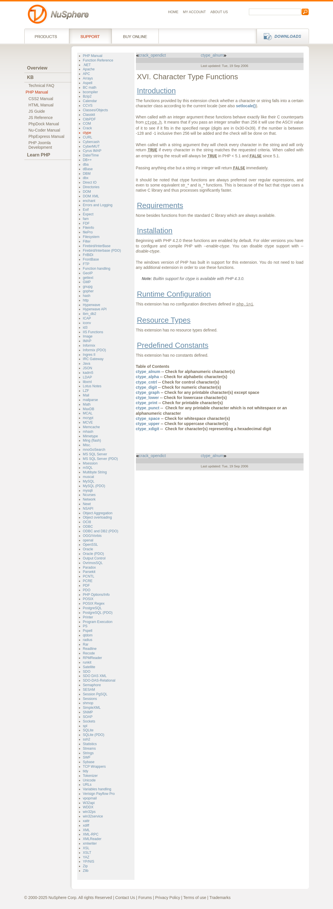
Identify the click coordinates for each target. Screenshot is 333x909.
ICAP (87, 318)
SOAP (88, 717)
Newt (87, 504)
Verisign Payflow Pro (99, 794)
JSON (87, 368)
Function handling (96, 269)
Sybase (89, 762)
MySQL (89, 481)
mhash (88, 432)
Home (173, 12)
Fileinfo (88, 228)
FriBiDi (88, 255)
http (86, 300)
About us (219, 12)
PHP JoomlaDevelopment (40, 145)
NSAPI (88, 509)
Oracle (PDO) (93, 554)
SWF (87, 757)
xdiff (86, 825)
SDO (86, 672)
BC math (89, 88)
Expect (88, 214)
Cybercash (91, 142)
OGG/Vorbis (92, 536)
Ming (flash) (92, 440)
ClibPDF (89, 119)
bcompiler (90, 92)
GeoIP (88, 273)
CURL (87, 137)
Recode (89, 653)
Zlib (86, 871)
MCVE (88, 422)
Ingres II (89, 355)
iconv (87, 323)
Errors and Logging (98, 205)
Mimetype (90, 436)
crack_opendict (151, 55)
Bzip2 (87, 96)
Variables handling (97, 789)
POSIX (88, 599)
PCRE (88, 581)
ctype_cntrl (146, 382)
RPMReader (92, 658)
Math (87, 404)
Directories (91, 187)
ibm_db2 (89, 314)
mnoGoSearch (94, 450)
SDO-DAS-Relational (99, 680)
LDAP (87, 377)
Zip (85, 866)
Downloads (281, 36)
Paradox (89, 567)
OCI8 (87, 522)
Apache (89, 69)
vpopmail (90, 798)
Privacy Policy (167, 897)
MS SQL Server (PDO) (100, 459)
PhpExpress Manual (46, 136)
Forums (145, 897)
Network (89, 499)
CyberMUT (91, 146)
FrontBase (91, 259)
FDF (86, 223)
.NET (87, 65)
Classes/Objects (95, 110)
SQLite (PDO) (93, 735)
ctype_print (146, 402)
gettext (88, 278)
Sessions (90, 699)
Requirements (160, 205)
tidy (85, 771)
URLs (87, 785)
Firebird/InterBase (97, 246)
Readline (90, 649)
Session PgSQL (95, 694)
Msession (90, 463)
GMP (87, 282)
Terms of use (194, 897)
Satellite (89, 667)
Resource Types (164, 320)
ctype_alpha (147, 376)
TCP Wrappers (94, 767)
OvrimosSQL (93, 563)
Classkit (89, 115)
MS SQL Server (95, 454)
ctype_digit (146, 387)
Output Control (94, 558)
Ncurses (89, 495)
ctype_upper (148, 423)
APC (86, 74)
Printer (88, 617)
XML (86, 830)
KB (30, 77)
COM (87, 124)
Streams (89, 749)
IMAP (87, 341)
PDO (86, 590)
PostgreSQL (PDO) (98, 613)
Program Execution (98, 622)
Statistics (90, 744)
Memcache (91, 427)
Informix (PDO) (94, 350)
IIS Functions (93, 332)
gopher (88, 291)
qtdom (88, 635)
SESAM (89, 690)
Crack (87, 128)
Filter (87, 241)
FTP (86, 264)
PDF (86, 585)
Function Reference (98, 60)
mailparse (90, 400)
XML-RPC (91, 834)
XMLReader (92, 839)
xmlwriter (90, 843)
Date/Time (91, 155)
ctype (87, 133)
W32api (89, 803)
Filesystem (91, 237)
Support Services (90, 36)
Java (86, 364)
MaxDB (88, 409)
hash (86, 296)
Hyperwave (91, 305)
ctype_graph (148, 392)
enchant (89, 201)
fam (86, 219)
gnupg (88, 287)
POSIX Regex (94, 604)
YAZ (86, 857)
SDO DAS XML (95, 676)
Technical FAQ (41, 85)
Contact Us (125, 897)
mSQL (88, 468)
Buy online (135, 36)
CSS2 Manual (41, 98)
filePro (88, 232)
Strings (88, 753)
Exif (86, 210)
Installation (155, 230)
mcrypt (88, 418)
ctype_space (148, 418)
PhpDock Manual (44, 124)
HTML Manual (41, 105)
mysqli (88, 491)
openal (88, 540)
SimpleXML (92, 708)
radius (87, 640)
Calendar (90, 101)
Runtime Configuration (174, 294)
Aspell (87, 83)
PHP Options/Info (96, 595)
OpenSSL (90, 545)
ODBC (88, 527)
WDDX (88, 807)
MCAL (88, 413)
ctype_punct (147, 408)
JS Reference (41, 117)
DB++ (87, 160)
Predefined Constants (173, 345)
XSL (86, 848)
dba (86, 164)
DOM (87, 192)
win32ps (89, 812)
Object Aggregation (98, 513)
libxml (87, 382)
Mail (86, 395)
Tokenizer (90, 776)
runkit (87, 662)
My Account (194, 12)
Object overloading (97, 517)
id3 (85, 328)
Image (88, 336)
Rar (86, 644)
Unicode (89, 780)
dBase (88, 169)
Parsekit (89, 572)
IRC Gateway (93, 359)
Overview (37, 68)
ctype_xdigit (147, 428)
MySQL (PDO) (94, 486)
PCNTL (88, 576)
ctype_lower (147, 397)
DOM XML (91, 196)
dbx (86, 178)
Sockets (89, 721)
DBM (87, 174)
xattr (86, 821)
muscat (88, 477)
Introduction (156, 90)
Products (46, 36)
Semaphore (92, 685)
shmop (88, 703)
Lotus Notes (92, 386)
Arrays (88, 78)
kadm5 (88, 373)
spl (85, 726)
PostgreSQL (92, 608)
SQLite (88, 730)
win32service (93, 816)
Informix (89, 346)
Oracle (88, 549)
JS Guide (37, 111)
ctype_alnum (214, 55)
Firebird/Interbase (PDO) (102, 251)
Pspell (87, 631)
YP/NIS (88, 862)
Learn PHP (38, 154)
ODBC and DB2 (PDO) (100, 531)
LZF (86, 391)
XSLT (87, 853)
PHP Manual (37, 92)
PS (85, 626)
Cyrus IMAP (92, 151)
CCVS (88, 106)
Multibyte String (95, 472)
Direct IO (90, 182)
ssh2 (86, 739)
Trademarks (220, 897)
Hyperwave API (95, 309)
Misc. (87, 445)
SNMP (88, 712)
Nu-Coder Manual (44, 130)
